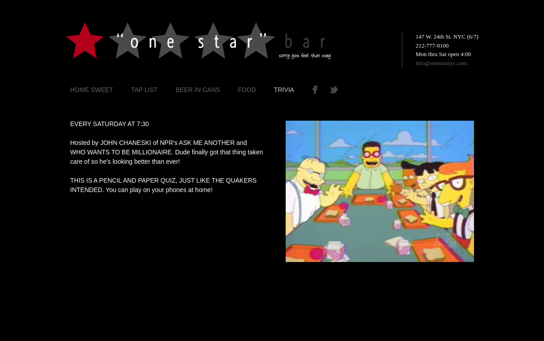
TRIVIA (284, 89)
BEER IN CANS (198, 89)
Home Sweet (91, 89)
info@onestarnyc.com (441, 63)
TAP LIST (144, 89)
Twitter (342, 90)
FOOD (247, 89)
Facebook (317, 90)
